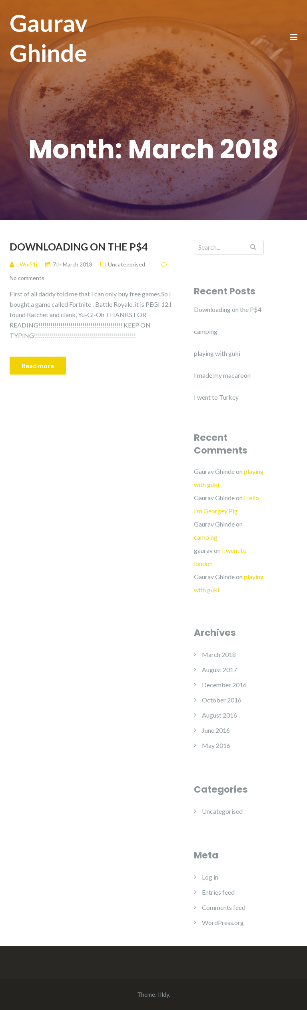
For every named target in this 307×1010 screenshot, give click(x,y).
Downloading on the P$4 (79, 246)
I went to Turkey (216, 397)
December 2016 (224, 684)
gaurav (203, 550)
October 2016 (221, 700)
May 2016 (216, 745)
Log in (210, 877)
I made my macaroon (222, 375)
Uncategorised (126, 264)
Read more (38, 365)
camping (205, 331)
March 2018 (219, 654)
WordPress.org (223, 922)
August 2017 (219, 669)
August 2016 (219, 715)
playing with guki (217, 353)
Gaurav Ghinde (49, 37)
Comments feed (223, 907)
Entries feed (218, 892)
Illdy (163, 994)
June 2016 (216, 730)
